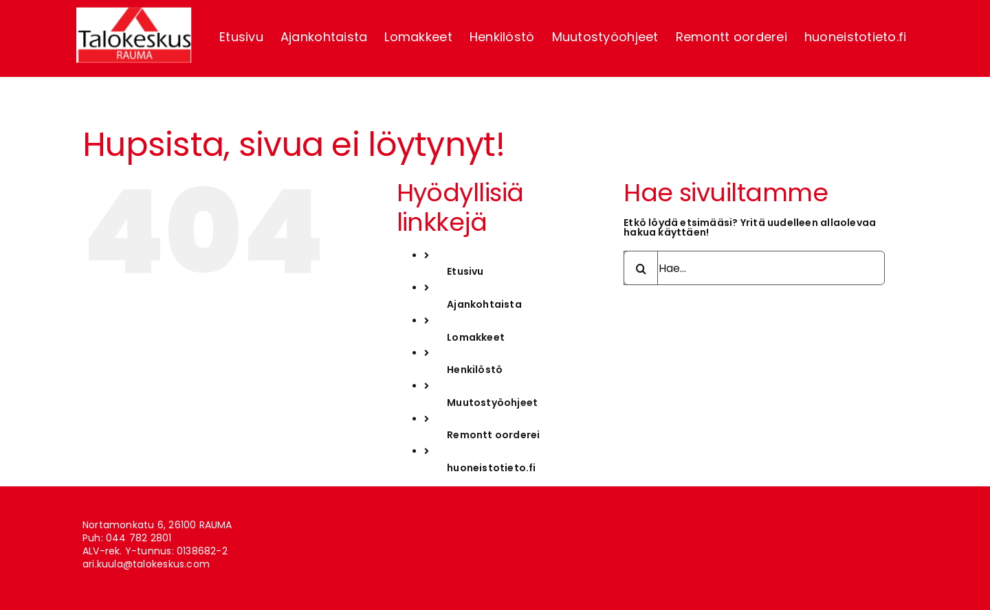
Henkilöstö (475, 369)
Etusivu (465, 271)
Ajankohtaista (484, 304)
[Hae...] (754, 268)
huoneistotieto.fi (491, 468)
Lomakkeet (476, 337)
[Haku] (641, 268)
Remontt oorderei (493, 435)
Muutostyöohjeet (492, 402)
